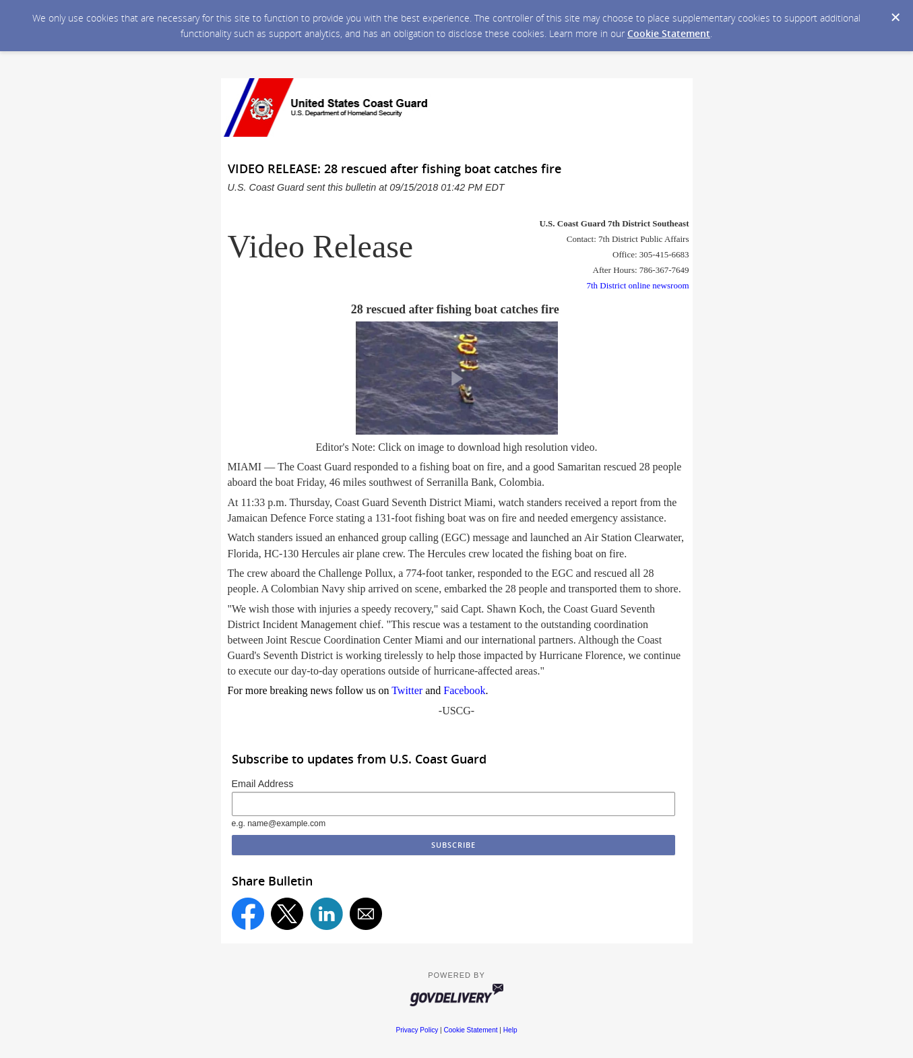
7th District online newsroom (637, 285)
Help (510, 1030)
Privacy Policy (417, 1030)
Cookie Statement (668, 33)
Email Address (263, 783)
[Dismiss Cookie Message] (895, 17)
